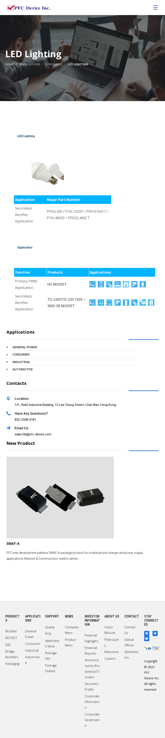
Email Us (21, 428)
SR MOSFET (65, 306)
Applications (30, 64)
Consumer (54, 64)
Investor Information (92, 620)
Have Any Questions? (31, 413)
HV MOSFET (57, 284)
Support (52, 616)
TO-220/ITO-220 (60, 299)
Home (9, 64)
